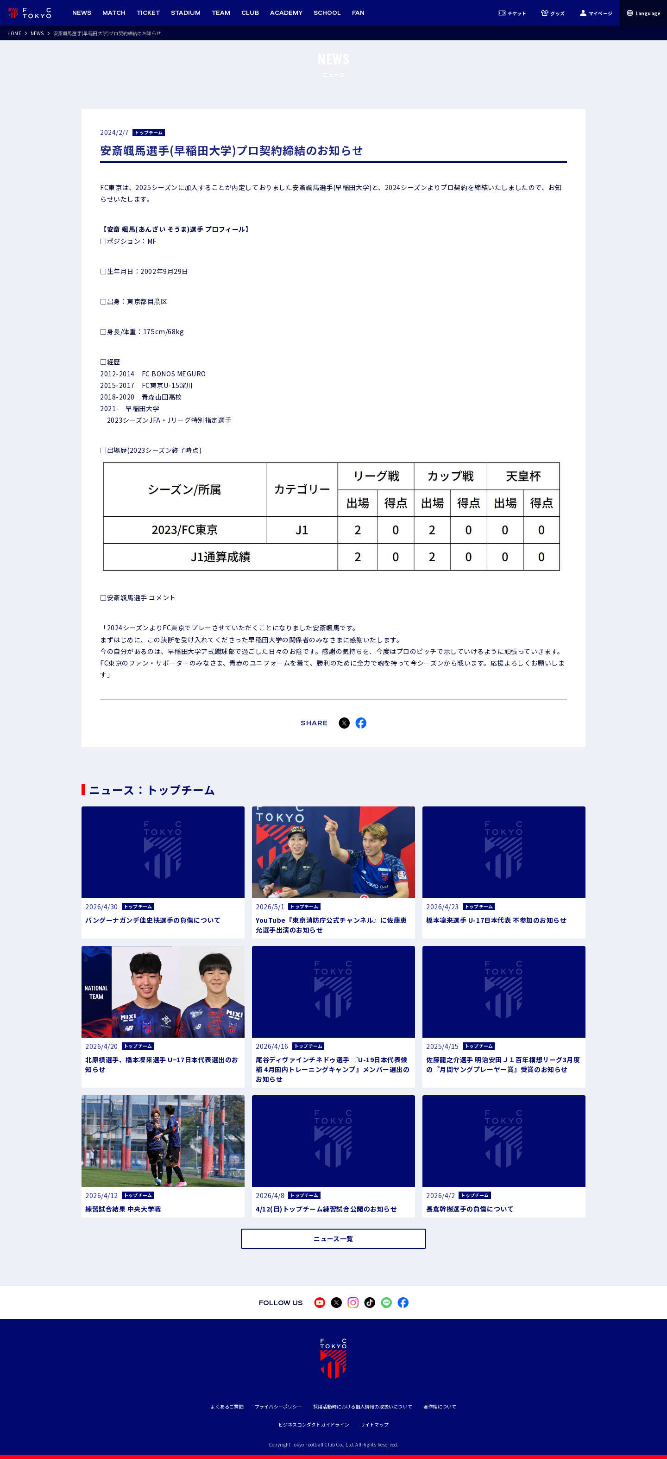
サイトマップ (374, 1424)
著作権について (439, 1406)
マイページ (595, 13)
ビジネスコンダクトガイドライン (313, 1424)
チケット (512, 13)
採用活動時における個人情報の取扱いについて (362, 1406)
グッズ (553, 13)
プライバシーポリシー (278, 1406)
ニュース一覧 (333, 1238)
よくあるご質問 (226, 1406)
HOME (14, 33)
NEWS (37, 33)
